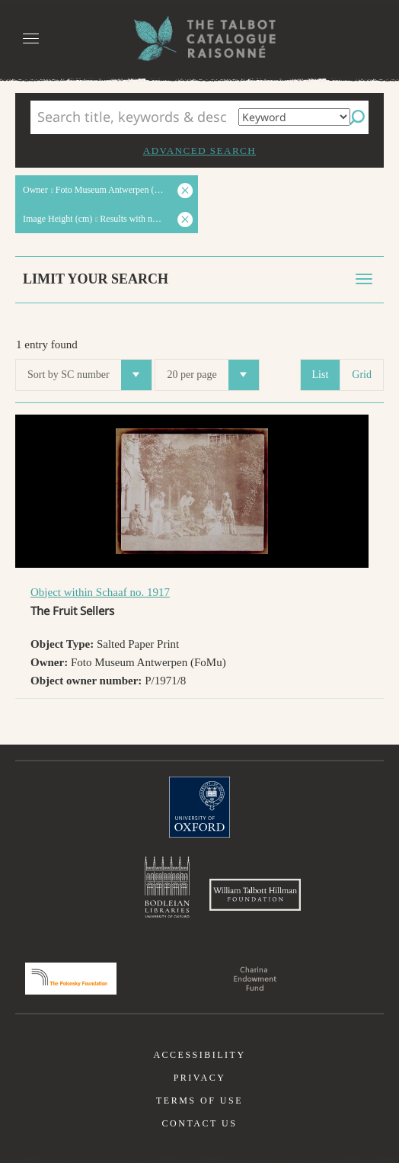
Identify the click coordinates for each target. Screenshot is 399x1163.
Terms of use (199, 1100)
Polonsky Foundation (71, 978)
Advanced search (199, 150)
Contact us (200, 1123)
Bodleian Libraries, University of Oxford (167, 887)
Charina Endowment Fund (255, 978)
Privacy (200, 1077)
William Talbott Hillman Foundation (255, 894)
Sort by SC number (89, 375)
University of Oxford (199, 807)
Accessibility (199, 1054)
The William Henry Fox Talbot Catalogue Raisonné (199, 38)
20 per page (212, 375)
